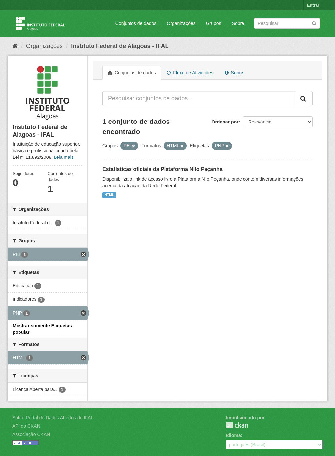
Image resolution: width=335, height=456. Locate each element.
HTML (109, 195)
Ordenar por (225, 121)
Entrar (313, 5)
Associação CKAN (31, 434)
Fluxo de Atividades (190, 72)
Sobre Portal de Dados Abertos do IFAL (52, 417)
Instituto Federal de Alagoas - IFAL (119, 46)
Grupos (213, 23)
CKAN (237, 425)
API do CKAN (26, 426)
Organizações (181, 23)
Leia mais (64, 157)
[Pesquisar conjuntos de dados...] (198, 98)
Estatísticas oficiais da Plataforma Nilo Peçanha (162, 169)
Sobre (238, 23)
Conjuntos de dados (136, 23)
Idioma (233, 435)
